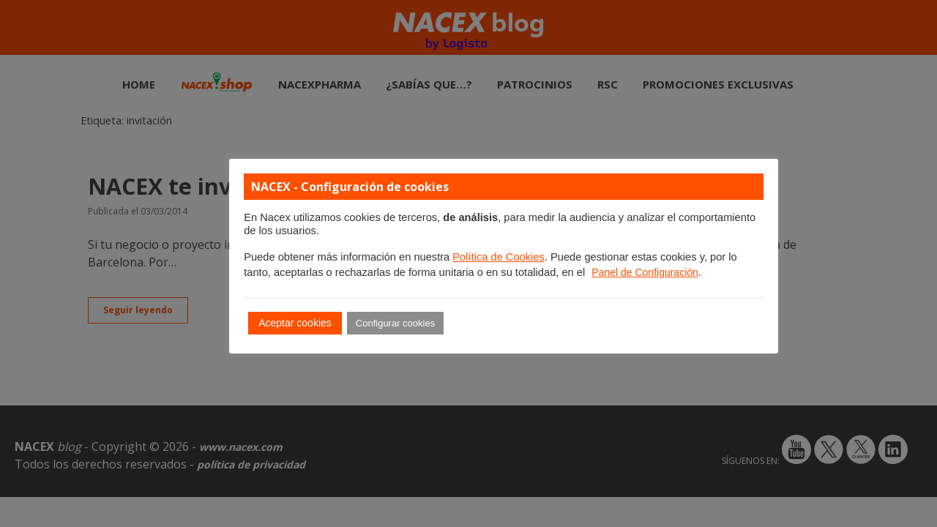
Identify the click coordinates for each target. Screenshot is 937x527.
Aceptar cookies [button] (295, 323)
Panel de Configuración (644, 272)
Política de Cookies (498, 257)
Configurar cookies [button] (395, 323)
